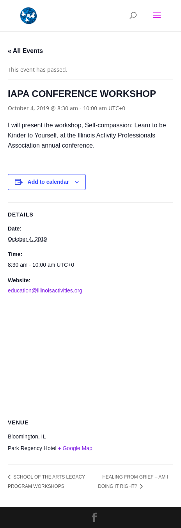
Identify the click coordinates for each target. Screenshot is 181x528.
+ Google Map (75, 448)
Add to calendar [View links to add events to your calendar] (48, 182)
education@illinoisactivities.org (45, 290)
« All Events (25, 51)
